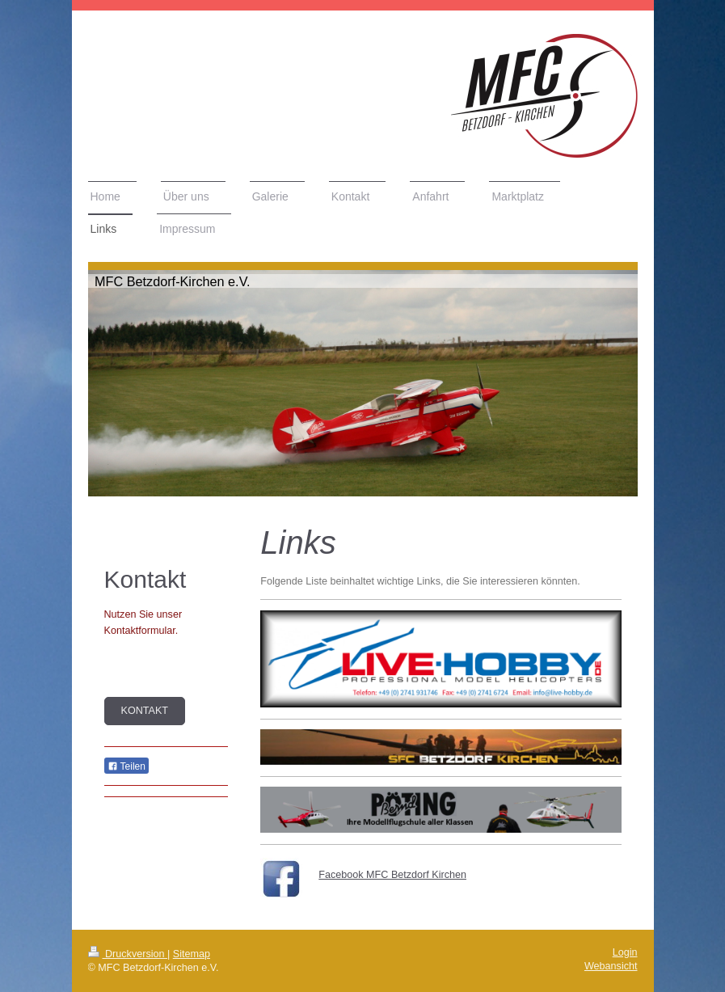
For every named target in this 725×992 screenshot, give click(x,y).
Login (625, 952)
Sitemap (191, 954)
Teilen (126, 766)
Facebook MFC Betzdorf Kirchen (392, 874)
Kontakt (145, 710)
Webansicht (611, 966)
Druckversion (127, 954)
